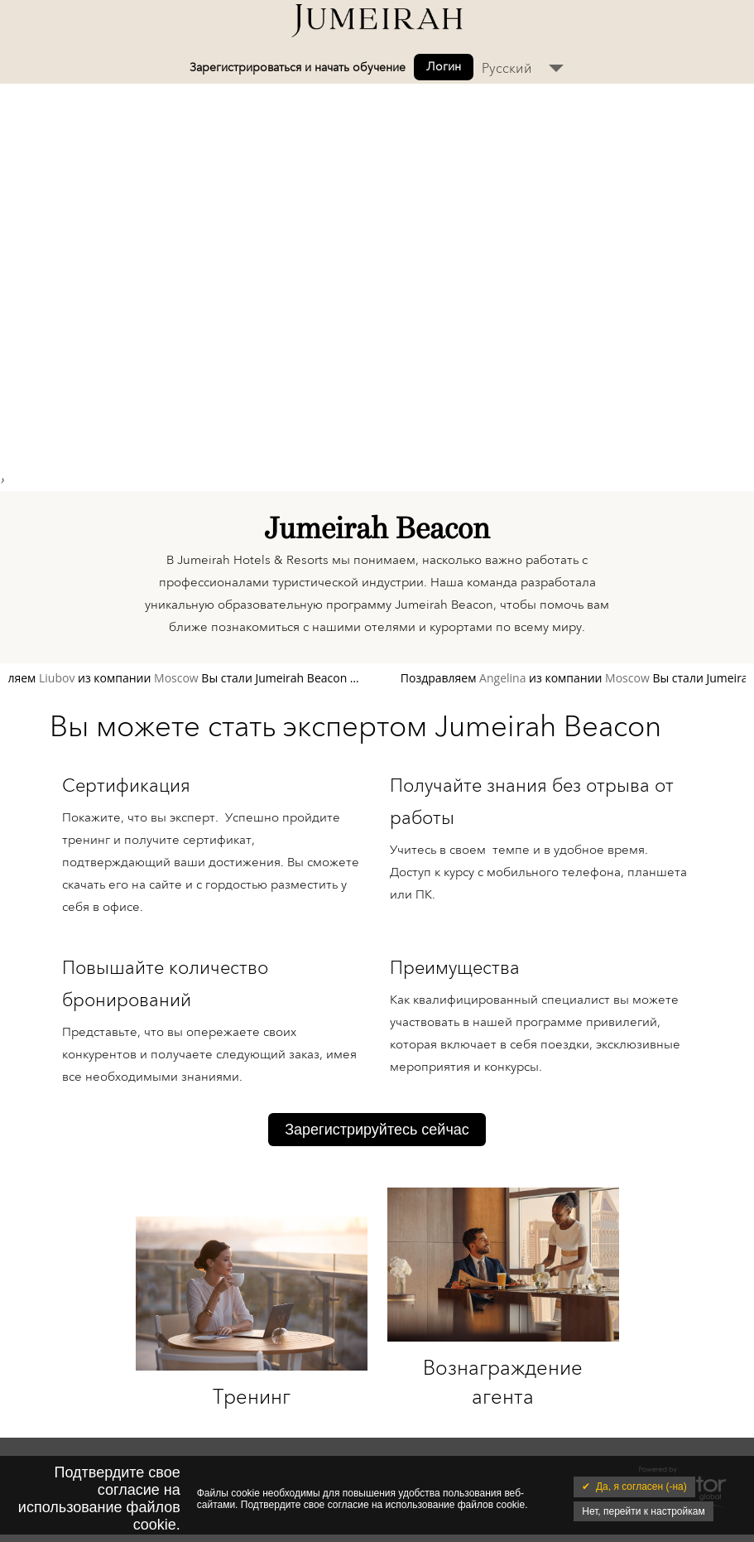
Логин (443, 67)
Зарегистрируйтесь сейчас (377, 1129)
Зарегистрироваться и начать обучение (298, 68)
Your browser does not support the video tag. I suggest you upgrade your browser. (377, 272)
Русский (507, 68)
